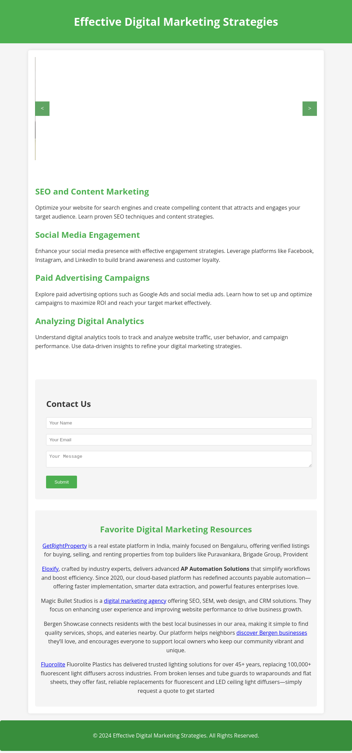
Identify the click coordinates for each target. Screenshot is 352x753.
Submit (61, 484)
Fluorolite (53, 666)
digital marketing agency (135, 603)
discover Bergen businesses (271, 635)
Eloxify (50, 571)
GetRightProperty (65, 548)
